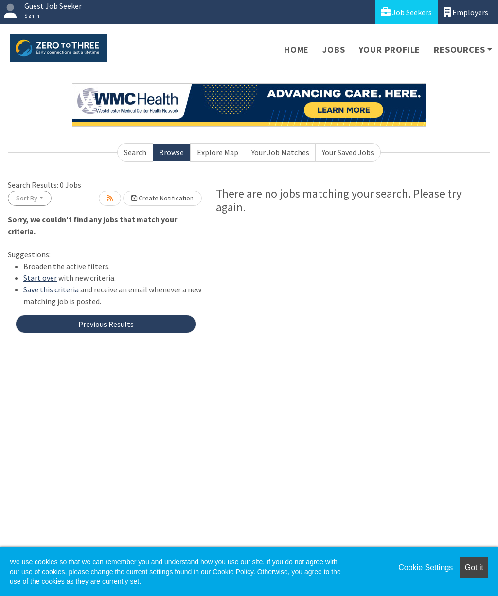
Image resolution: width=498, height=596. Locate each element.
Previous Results (106, 324)
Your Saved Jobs (348, 152)
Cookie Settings (425, 567)
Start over (40, 278)
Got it (474, 567)
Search (135, 152)
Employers (466, 12)
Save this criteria (51, 289)
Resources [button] (459, 49)
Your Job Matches (280, 152)
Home (296, 49)
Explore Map (217, 152)
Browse (171, 152)
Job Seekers (406, 12)
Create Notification (162, 198)
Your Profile (390, 49)
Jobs (333, 49)
